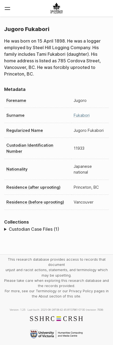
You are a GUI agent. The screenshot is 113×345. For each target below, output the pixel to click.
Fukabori (82, 115)
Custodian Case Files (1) (34, 229)
